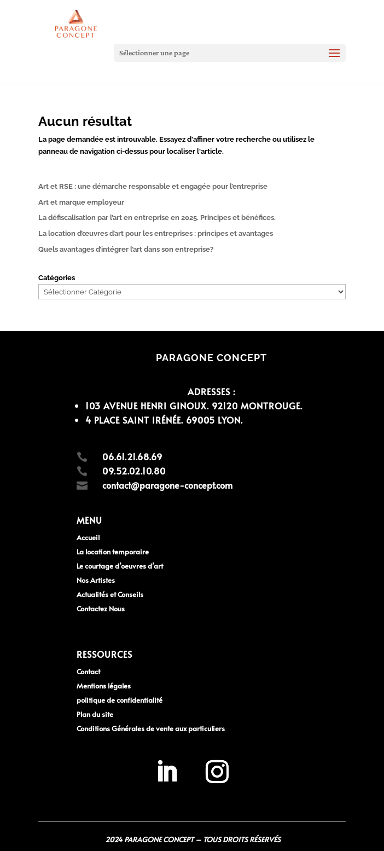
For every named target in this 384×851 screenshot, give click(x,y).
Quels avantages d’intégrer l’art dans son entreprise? (125, 249)
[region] (142, 771)
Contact (88, 671)
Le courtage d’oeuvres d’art (120, 566)
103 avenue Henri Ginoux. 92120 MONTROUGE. (193, 406)
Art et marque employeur (81, 202)
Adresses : (211, 391)
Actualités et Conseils (110, 594)
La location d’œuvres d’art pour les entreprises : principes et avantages (155, 233)
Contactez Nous (101, 608)
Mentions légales (104, 686)
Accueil (88, 537)
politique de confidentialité (119, 700)
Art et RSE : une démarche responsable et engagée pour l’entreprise (152, 186)
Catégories (56, 278)
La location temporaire (113, 552)
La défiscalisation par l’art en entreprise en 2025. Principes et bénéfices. (157, 217)
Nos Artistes (96, 580)
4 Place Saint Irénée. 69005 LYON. (164, 420)
